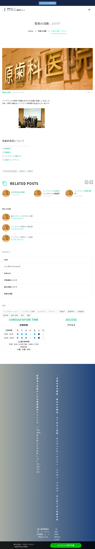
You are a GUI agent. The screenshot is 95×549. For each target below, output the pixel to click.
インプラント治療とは (12, 156)
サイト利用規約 (43, 533)
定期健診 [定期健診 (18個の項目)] (80, 311)
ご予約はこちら (44, 535)
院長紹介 (7, 152)
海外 (22, 171)
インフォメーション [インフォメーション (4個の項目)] (10, 311)
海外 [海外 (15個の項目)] (22, 315)
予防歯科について (10, 280)
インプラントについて (12, 266)
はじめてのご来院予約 (47, 3)
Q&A (6, 260)
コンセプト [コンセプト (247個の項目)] (41, 311)
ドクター (57, 474)
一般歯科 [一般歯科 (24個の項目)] (61, 311)
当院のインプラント (11, 160)
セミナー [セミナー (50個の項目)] (52, 311)
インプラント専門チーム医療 (22, 237)
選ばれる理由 (57, 406)
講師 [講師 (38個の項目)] (28, 315)
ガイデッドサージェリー (57, 451)
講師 (30, 171)
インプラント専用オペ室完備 (22, 226)
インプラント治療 (10, 171)
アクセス (57, 487)
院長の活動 (6, 92)
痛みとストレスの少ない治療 (22, 216)
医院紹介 (7, 148)
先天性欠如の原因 (18, 192)
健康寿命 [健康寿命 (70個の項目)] (71, 311)
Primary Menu (89, 9)
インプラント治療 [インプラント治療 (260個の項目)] (28, 311)
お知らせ (7, 273)
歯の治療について (10, 287)
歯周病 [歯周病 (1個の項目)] (5, 315)
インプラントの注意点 (51, 191)
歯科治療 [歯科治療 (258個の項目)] (14, 315)
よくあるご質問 (57, 425)
